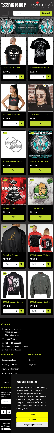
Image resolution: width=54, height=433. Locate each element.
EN (49, 5)
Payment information (10, 369)
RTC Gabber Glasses (39, 115)
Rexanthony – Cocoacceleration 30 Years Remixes (11, 208)
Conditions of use (9, 360)
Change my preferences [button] (32, 425)
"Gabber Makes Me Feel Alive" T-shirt (40, 68)
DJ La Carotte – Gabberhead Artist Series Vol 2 (40, 208)
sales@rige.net (12, 339)
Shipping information (10, 364)
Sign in (32, 360)
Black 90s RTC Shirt (11, 68)
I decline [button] (32, 420)
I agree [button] (32, 415)
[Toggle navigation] (5, 13)
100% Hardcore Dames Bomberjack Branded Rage (12, 302)
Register (32, 364)
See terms (5, 396)
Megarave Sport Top (11, 115)
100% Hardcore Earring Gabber (13, 161)
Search (46, 13)
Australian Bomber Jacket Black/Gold (10, 255)
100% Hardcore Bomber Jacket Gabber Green (40, 302)
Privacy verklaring (9, 373)
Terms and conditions (10, 423)
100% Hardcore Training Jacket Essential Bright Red (40, 255)
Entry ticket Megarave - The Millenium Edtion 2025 (39, 161)
